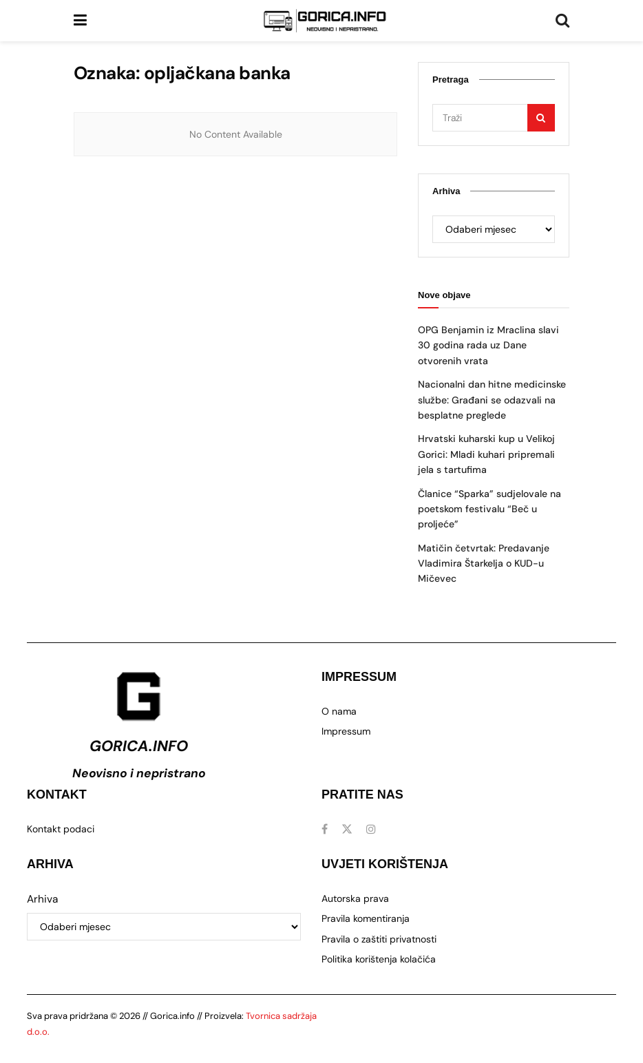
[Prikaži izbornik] (80, 20)
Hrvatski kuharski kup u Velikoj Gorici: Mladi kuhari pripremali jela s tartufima (486, 454)
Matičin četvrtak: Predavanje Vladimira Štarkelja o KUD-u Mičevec (483, 563)
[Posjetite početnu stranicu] (325, 20)
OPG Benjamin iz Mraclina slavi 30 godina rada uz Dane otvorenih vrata (488, 345)
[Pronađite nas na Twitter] (346, 829)
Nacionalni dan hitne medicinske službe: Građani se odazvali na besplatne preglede (492, 399)
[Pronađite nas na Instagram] (371, 829)
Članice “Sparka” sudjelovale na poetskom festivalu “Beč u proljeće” (489, 509)
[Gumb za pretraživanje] (562, 20)
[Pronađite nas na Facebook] (325, 829)
